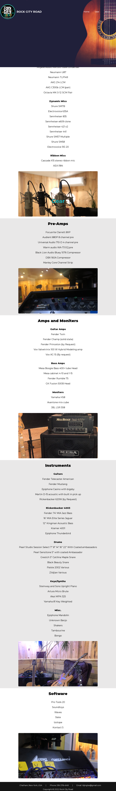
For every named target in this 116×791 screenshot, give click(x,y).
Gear (97, 12)
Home (86, 12)
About (107, 12)
